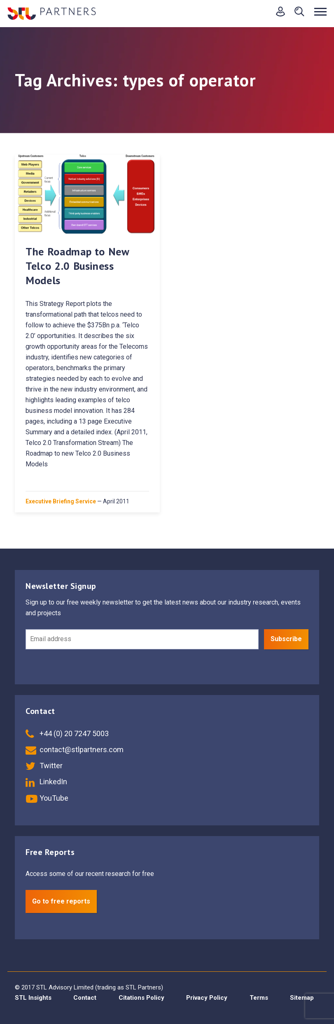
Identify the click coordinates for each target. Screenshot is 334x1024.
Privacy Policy (206, 997)
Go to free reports (61, 901)
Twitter (44, 765)
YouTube (47, 798)
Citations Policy (141, 997)
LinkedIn (46, 781)
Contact (84, 997)
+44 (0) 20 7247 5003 (67, 733)
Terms (259, 997)
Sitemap (302, 997)
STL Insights (33, 997)
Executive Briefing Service (61, 501)
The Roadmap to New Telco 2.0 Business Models (77, 266)
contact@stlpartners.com (75, 749)
